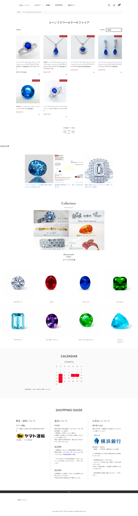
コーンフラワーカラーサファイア (31, 12)
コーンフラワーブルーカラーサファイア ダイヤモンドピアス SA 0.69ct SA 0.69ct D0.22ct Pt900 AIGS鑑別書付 (110, 64)
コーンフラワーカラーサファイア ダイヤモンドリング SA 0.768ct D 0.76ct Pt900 (55, 109)
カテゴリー (37, 5)
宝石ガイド (71, 5)
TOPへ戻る (69, 491)
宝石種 (48, 5)
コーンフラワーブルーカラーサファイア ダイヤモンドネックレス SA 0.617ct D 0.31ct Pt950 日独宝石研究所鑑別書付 (83, 64)
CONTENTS (59, 5)
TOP (18, 12)
